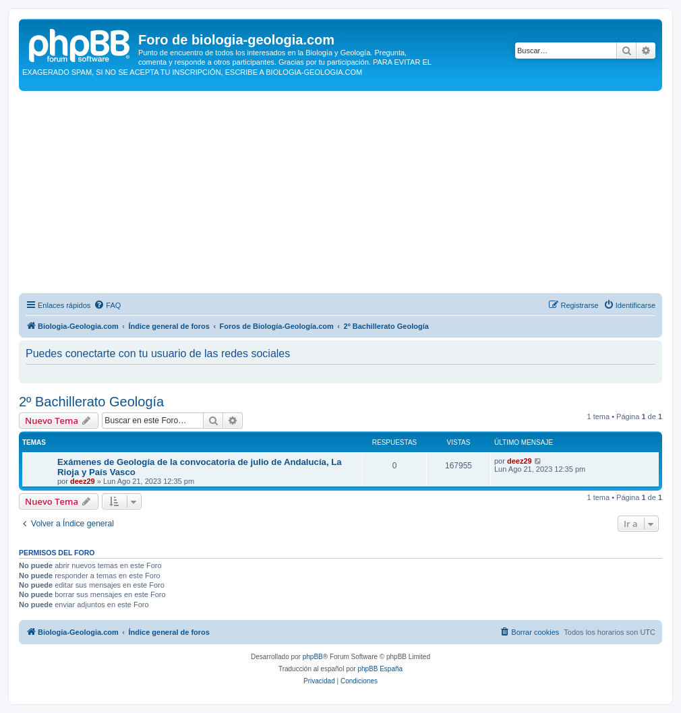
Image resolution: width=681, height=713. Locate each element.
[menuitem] (107, 305)
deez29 (82, 481)
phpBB (313, 656)
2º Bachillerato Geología (91, 401)
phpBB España (380, 669)
